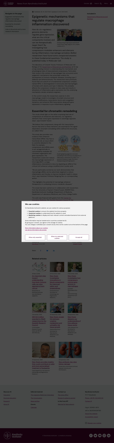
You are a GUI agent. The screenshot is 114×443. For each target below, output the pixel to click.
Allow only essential (35, 237)
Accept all (79, 237)
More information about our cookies (36, 228)
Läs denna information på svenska (35, 230)
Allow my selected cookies (57, 237)
